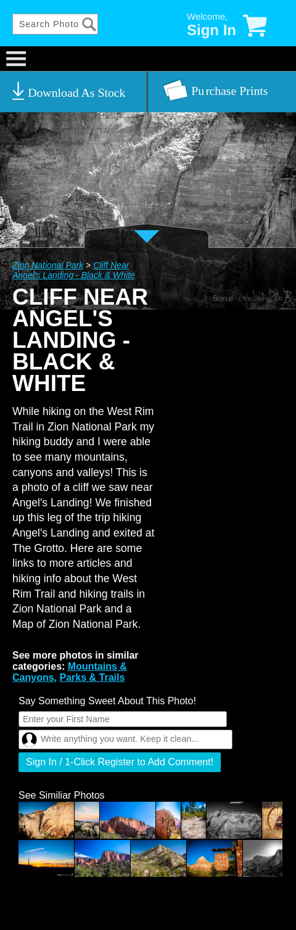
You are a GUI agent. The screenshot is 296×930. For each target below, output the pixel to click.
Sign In (211, 30)
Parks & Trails (92, 677)
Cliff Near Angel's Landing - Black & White (73, 270)
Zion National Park (47, 265)
